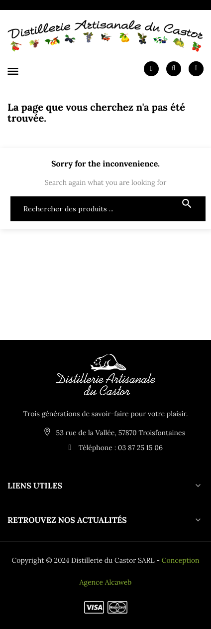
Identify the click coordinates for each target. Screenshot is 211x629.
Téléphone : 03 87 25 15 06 (113, 447)
